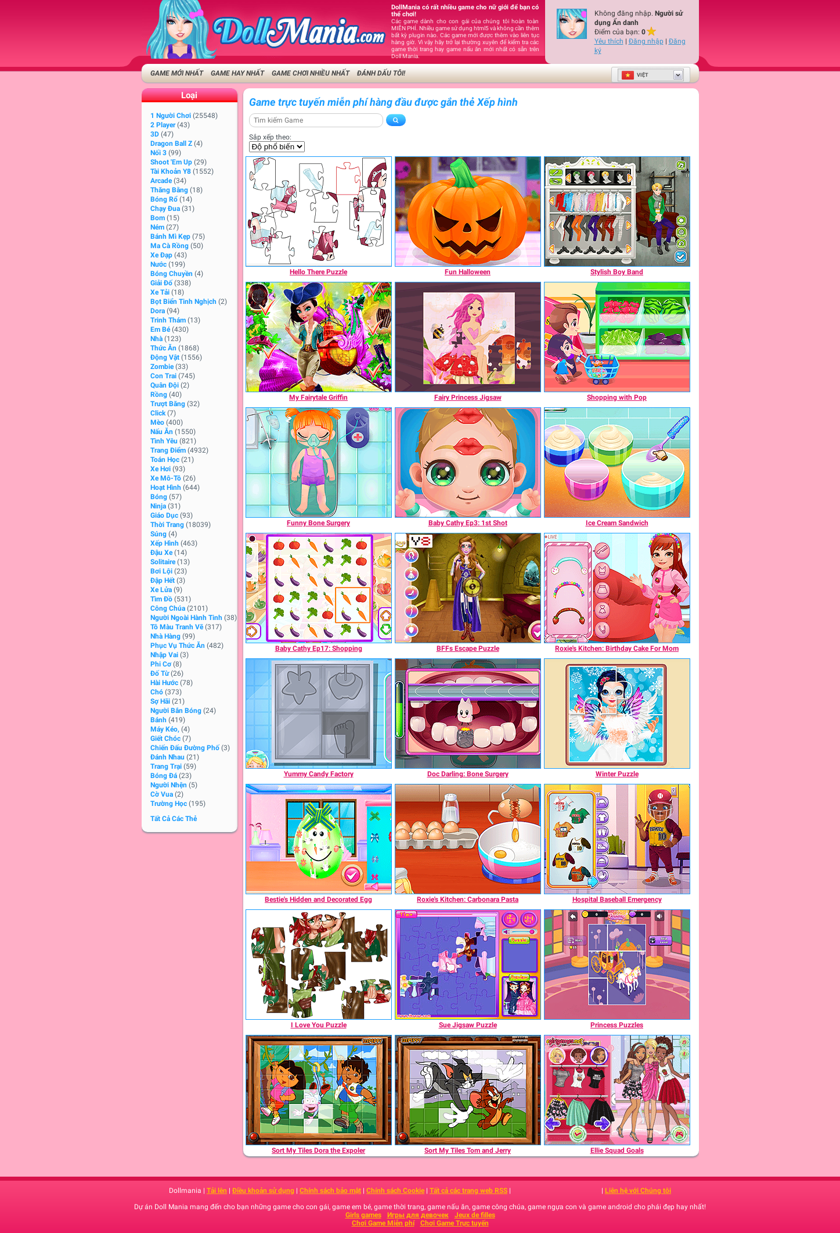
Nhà (156, 339)
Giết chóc (165, 738)
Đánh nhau (167, 757)
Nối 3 (158, 153)
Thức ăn (163, 348)
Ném (157, 227)
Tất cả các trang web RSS (468, 1191)
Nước (158, 264)
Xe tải (160, 292)
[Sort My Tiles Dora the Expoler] (319, 1090)
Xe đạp (161, 255)
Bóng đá (163, 776)
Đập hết (162, 580)
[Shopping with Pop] (617, 337)
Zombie (162, 367)
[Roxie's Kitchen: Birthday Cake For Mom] (617, 588)
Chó (156, 692)
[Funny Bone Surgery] (319, 462)
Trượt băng (167, 404)
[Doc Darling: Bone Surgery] (468, 713)
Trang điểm (168, 450)
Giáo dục (164, 515)
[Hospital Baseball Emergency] (617, 839)
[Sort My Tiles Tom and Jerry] (468, 1090)
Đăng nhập (646, 41)
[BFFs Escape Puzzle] (468, 588)
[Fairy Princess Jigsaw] (468, 337)
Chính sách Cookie (395, 1191)
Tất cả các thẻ (173, 819)
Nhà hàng (165, 636)
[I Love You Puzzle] (319, 964)
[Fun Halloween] (468, 211)
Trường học (168, 804)
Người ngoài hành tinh (186, 618)
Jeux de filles (475, 1215)
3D (154, 134)
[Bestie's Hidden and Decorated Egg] (319, 839)
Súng (158, 534)
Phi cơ (160, 664)
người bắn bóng (175, 711)
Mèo (157, 422)
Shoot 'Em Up (171, 162)
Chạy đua (165, 209)
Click (157, 413)
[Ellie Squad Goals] (617, 1090)
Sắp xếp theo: (270, 137)
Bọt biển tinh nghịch (183, 302)
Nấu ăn (161, 432)
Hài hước (164, 683)
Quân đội (164, 385)
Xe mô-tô (165, 478)
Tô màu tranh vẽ (176, 627)
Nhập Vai (164, 655)
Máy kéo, (164, 729)
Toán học (164, 460)
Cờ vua (161, 794)
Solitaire (162, 562)
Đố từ (159, 673)
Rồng (158, 394)
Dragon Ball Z (171, 143)
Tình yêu (164, 441)
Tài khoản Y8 (170, 171)
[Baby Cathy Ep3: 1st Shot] (468, 462)
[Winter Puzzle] (617, 713)
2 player (162, 125)
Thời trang (167, 525)
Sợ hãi (160, 701)
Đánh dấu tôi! (381, 73)
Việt (634, 75)
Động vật (164, 357)
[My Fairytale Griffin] (319, 337)
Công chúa (167, 608)
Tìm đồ (161, 599)
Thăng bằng (169, 190)
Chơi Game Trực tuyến (454, 1223)
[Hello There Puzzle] (319, 211)
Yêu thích (608, 41)
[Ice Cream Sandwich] (617, 462)
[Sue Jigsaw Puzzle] (468, 964)
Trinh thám (168, 320)
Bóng (158, 497)
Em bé (160, 329)
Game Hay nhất (237, 73)
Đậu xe (161, 553)
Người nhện (168, 785)
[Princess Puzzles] (617, 964)
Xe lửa (161, 590)
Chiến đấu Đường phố (184, 748)
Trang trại (166, 766)
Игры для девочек (418, 1215)
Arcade (161, 181)
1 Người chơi (170, 116)
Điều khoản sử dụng (263, 1191)
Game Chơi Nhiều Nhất (310, 73)
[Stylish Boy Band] (617, 211)
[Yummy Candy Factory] (319, 713)
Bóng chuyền (171, 274)
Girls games (363, 1215)
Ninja (158, 506)
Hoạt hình (165, 487)
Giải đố (161, 283)
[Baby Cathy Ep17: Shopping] (319, 588)
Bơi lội (161, 571)
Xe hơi (160, 469)
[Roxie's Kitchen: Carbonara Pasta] (468, 839)
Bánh (158, 720)
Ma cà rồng (169, 246)
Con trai (163, 376)
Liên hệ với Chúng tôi (638, 1191)
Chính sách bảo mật (330, 1191)
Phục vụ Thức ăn (177, 645)
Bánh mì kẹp (170, 236)
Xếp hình (164, 543)
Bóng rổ (164, 199)
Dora (157, 311)
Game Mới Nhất (176, 73)
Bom (157, 218)
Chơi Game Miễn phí (383, 1223)
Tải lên (217, 1191)
